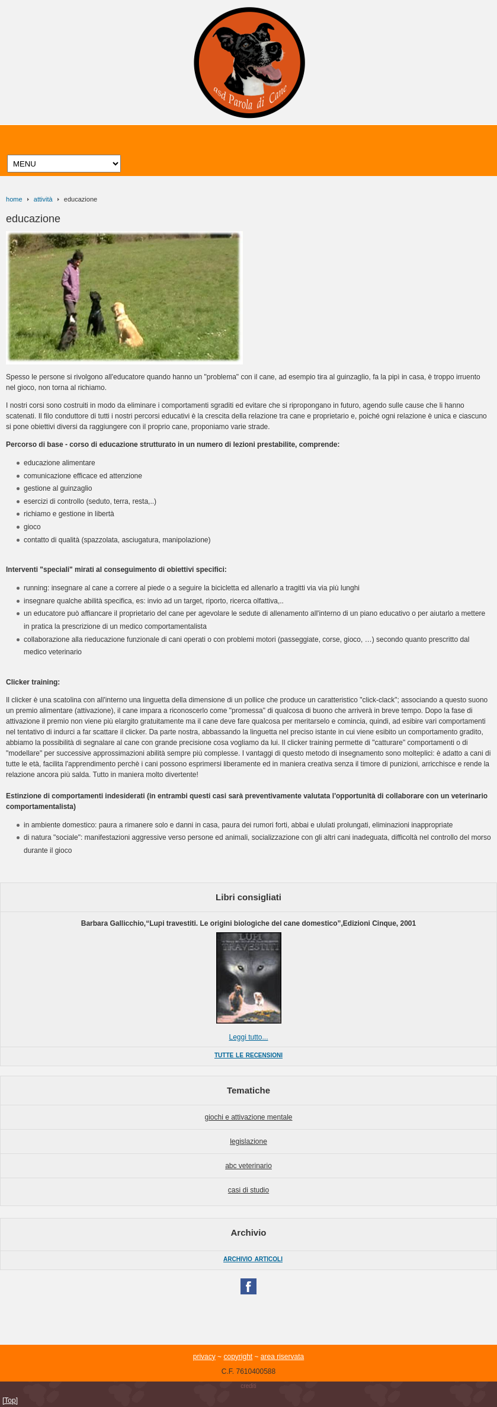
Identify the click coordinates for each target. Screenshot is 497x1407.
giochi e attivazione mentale (248, 1117)
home (14, 199)
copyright (237, 1356)
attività (43, 199)
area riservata (282, 1356)
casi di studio (248, 1190)
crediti (248, 1386)
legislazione (248, 1141)
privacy (204, 1356)
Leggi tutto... (248, 1037)
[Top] (10, 1400)
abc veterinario (248, 1166)
